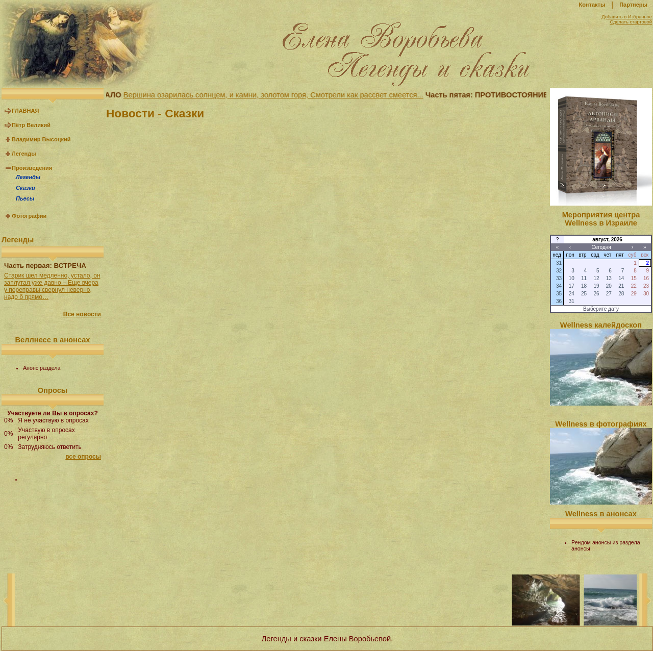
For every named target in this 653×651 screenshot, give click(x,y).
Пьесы (25, 198)
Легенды (24, 154)
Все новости (82, 314)
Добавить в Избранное (626, 16)
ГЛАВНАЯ (25, 111)
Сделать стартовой (631, 21)
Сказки (25, 188)
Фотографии (29, 216)
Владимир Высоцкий (41, 139)
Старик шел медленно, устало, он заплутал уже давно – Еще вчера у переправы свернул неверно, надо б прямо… (52, 286)
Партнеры (633, 5)
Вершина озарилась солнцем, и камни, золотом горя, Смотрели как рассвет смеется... (275, 95)
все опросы (83, 456)
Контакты (592, 5)
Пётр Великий (31, 125)
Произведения (32, 168)
